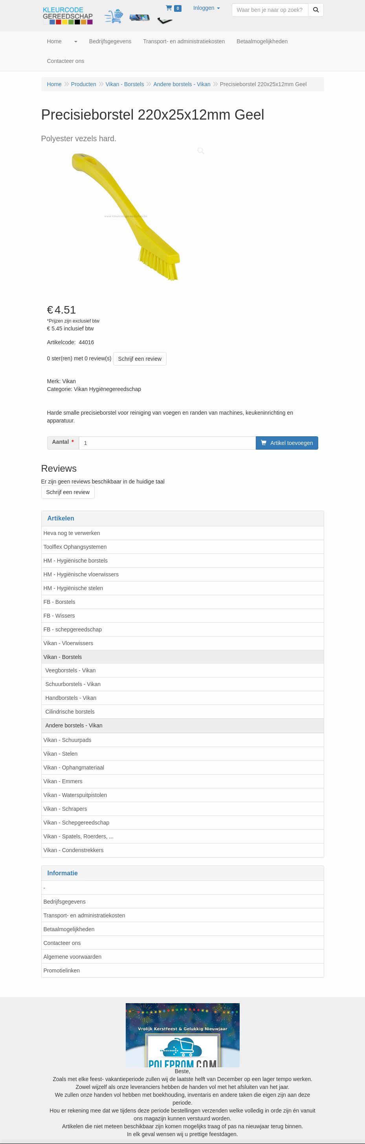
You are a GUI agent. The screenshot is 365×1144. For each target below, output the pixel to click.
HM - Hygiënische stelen (73, 588)
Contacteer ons (62, 943)
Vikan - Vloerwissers (69, 643)
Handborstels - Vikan (71, 698)
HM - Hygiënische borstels (76, 560)
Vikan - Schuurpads (68, 740)
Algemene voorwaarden (73, 957)
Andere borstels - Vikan (74, 725)
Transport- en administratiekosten (84, 915)
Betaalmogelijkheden (69, 929)
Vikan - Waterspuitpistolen (75, 795)
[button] (206, 8)
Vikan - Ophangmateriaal (74, 767)
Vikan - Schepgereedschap (77, 822)
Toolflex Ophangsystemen (75, 547)
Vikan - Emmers (63, 781)
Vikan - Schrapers (65, 809)
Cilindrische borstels (70, 712)
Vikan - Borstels (63, 657)
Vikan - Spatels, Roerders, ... (79, 836)
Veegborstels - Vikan (71, 670)
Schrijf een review (140, 359)
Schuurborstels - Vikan (73, 684)
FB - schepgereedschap (73, 629)
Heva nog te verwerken (72, 533)
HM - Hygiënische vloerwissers (81, 574)
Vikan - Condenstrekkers (74, 850)
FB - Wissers (59, 616)
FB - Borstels (59, 602)
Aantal (60, 442)
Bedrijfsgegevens (65, 902)
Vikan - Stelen (61, 754)
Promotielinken (62, 970)
